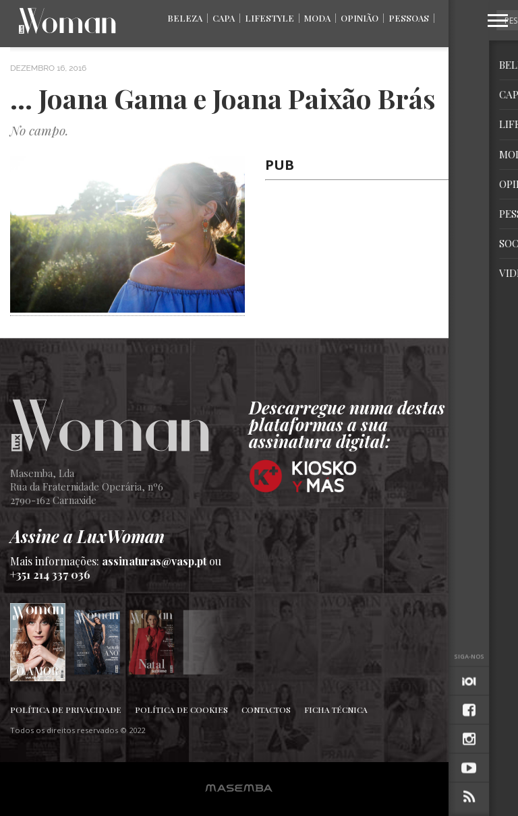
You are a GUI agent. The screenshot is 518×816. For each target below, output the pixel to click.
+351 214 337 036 (50, 574)
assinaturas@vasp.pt (154, 561)
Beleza (184, 18)
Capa (223, 18)
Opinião (359, 18)
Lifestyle (269, 18)
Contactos (266, 709)
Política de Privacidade (65, 709)
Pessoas (408, 18)
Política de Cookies (181, 709)
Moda (317, 18)
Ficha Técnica (336, 709)
